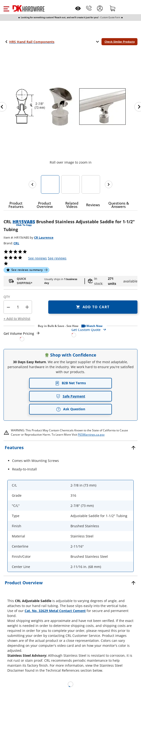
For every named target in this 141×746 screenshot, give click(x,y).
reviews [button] (57, 258)
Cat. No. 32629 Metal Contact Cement (55, 610)
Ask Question (70, 409)
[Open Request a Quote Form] (22, 336)
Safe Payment (70, 396)
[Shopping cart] (112, 8)
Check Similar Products (120, 41)
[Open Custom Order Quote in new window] (104, 332)
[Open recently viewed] (78, 8)
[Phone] (89, 8)
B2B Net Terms (70, 383)
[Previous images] (32, 184)
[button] (6, 8)
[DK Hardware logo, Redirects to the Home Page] (28, 8)
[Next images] (108, 184)
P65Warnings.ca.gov (91, 435)
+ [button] (27, 307)
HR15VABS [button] (24, 221)
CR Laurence (43, 237)
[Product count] (17, 307)
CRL (16, 243)
